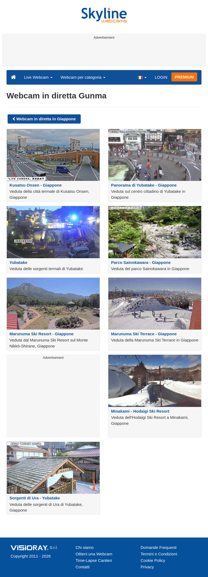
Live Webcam (38, 77)
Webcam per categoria (83, 77)
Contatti (83, 567)
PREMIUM (184, 77)
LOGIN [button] (161, 77)
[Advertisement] (103, 53)
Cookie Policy (153, 560)
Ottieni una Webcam (94, 554)
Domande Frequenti (159, 547)
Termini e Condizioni (159, 554)
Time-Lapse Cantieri (94, 560)
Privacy (147, 567)
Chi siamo (85, 547)
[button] (142, 77)
